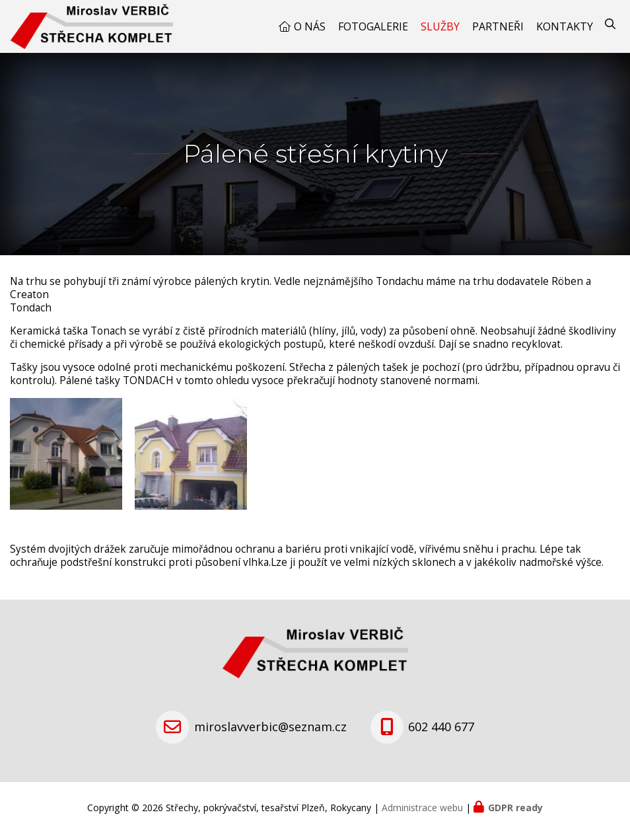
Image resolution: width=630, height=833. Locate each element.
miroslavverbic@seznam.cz (270, 726)
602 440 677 (441, 726)
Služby (440, 26)
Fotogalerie (373, 26)
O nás (310, 26)
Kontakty (564, 26)
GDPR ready (515, 807)
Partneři (498, 26)
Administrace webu (422, 807)
